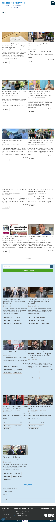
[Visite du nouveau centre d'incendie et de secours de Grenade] (15, 400)
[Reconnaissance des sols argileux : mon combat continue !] (40, 292)
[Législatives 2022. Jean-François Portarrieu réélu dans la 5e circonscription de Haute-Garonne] (41, 85)
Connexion (52, 520)
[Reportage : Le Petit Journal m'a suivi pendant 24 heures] (15, 229)
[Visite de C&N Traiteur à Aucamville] (15, 345)
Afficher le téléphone (21, 515)
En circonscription (7, 491)
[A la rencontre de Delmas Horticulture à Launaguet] (15, 450)
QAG (4, 494)
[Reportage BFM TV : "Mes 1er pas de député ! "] (41, 229)
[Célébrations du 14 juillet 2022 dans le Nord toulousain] (41, 37)
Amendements (6, 499)
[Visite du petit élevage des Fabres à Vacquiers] (15, 182)
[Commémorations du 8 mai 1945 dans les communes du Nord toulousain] (41, 134)
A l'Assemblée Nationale (9, 488)
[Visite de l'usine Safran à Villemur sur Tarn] (40, 400)
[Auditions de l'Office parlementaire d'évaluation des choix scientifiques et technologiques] (15, 37)
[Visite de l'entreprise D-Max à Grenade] (15, 134)
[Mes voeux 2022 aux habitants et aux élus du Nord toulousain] (41, 182)
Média (4, 497)
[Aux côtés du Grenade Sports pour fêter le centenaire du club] (15, 85)
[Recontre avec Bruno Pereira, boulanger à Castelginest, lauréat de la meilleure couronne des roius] (40, 345)
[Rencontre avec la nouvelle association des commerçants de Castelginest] (15, 292)
